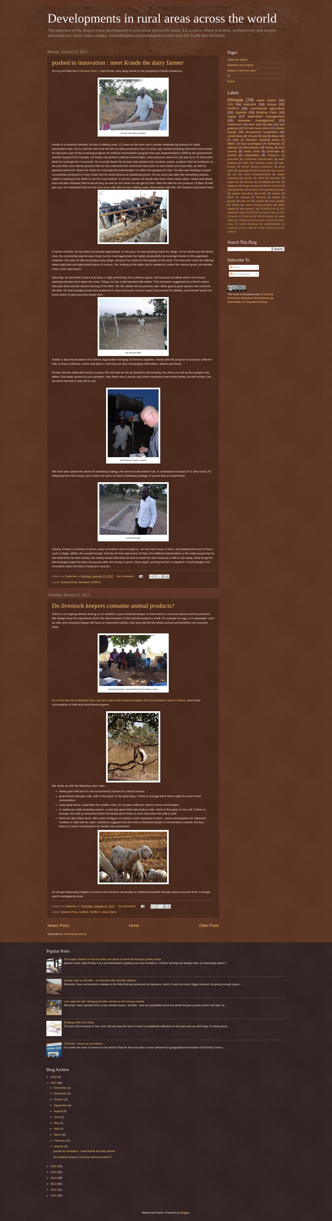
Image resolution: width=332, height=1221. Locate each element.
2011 (54, 1195)
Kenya (271, 104)
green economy (266, 220)
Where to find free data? (242, 70)
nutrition (84, 912)
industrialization (235, 189)
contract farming (246, 220)
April (57, 1128)
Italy (265, 212)
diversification (251, 147)
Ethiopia (235, 99)
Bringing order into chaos (79, 1022)
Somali (234, 216)
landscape (273, 151)
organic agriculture (242, 193)
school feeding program (259, 205)
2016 (54, 1166)
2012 (54, 1189)
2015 (54, 1172)
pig (264, 136)
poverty (231, 155)
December (60, 1087)
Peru (282, 212)
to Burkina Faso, (87, 71)
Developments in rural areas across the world (162, 18)
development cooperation (262, 132)
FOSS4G (254, 212)
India (236, 139)
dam (278, 182)
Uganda (241, 112)
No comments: (126, 576)
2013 (54, 1183)
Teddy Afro (247, 216)
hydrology (243, 170)
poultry (262, 193)
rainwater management (256, 120)
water (252, 124)
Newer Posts (58, 925)
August (58, 1111)
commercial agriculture (267, 108)
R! (228, 75)
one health (247, 228)
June (57, 1117)
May (57, 1123)
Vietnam (270, 216)
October (59, 1099)
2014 (54, 1177)
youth (230, 232)
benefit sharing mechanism (257, 166)
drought (252, 136)
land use (245, 201)
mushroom (232, 228)
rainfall (235, 205)
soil (279, 228)
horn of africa (273, 185)
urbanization (252, 155)
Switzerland (234, 124)
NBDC (231, 143)
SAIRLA (96, 582)
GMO (261, 178)
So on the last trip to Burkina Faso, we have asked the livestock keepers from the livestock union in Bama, (119, 700)
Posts (235, 267)
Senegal (245, 197)
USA (259, 216)
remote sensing (265, 228)
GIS (230, 104)
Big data (267, 124)
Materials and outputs (240, 65)
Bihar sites (278, 136)
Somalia (248, 182)
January (59, 1146)
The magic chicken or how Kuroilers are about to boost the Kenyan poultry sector (112, 959)
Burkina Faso (69, 582)
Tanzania (261, 197)
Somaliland (264, 182)
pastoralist (233, 159)
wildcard (232, 147)
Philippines (273, 155)
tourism (248, 178)
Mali (273, 212)
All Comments (240, 274)
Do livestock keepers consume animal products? (113, 605)
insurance (254, 189)
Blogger (185, 1212)
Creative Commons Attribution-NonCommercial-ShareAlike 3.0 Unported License (250, 298)
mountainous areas (274, 189)
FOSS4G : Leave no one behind (83, 1043)
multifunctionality (272, 224)
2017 (54, 1082)
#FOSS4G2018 (267, 209)
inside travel (252, 151)
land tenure (260, 170)
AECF (230, 197)
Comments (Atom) (75, 934)
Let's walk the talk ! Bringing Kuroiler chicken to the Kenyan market (104, 1001)
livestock (84, 582)
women (276, 193)
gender (276, 197)
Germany (275, 178)
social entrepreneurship (256, 174)
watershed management (266, 116)
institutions (273, 143)
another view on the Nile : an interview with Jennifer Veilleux (100, 980)
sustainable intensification (258, 159)
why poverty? (247, 208)
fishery (270, 147)
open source (278, 170)
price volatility (277, 201)
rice (234, 174)
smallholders (235, 136)
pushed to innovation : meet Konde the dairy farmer (118, 62)
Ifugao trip (233, 182)
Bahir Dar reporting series (258, 163)
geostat (231, 201)
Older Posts (209, 925)
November (60, 1093)
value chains (109, 912)
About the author (237, 59)
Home (134, 925)
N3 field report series (257, 128)
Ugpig (231, 116)
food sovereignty (251, 143)
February (59, 1140)
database (232, 185)
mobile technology (248, 224)
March (58, 1134)
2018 (54, 1077)
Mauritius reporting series (262, 139)
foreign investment (252, 185)
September (61, 1105)
